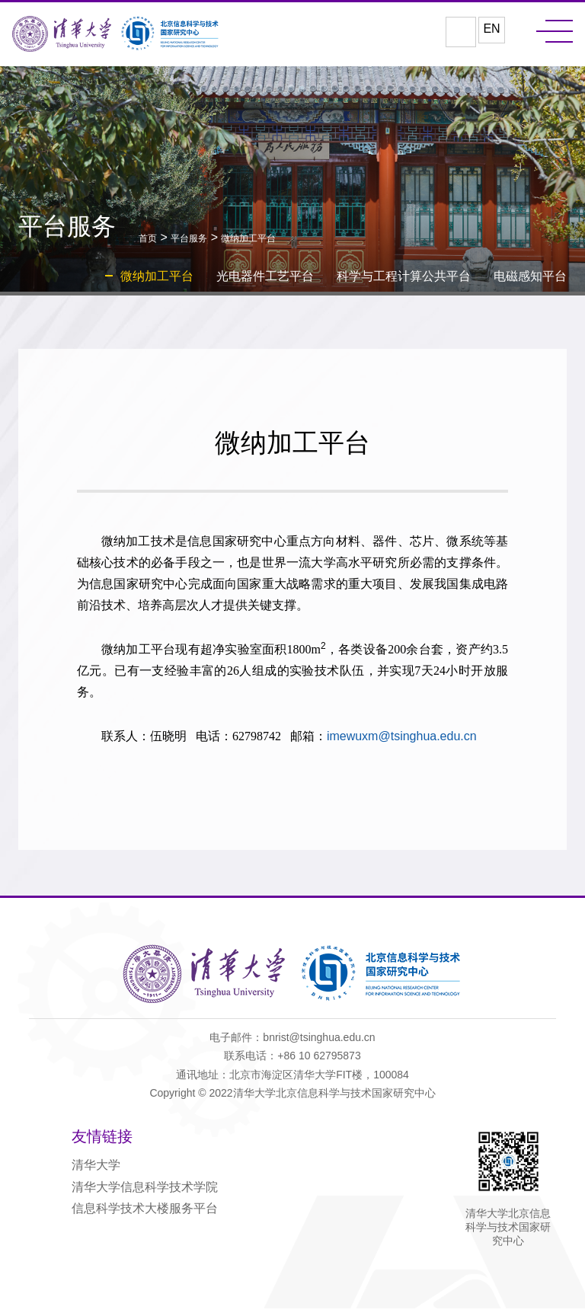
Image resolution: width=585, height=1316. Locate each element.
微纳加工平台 (248, 240)
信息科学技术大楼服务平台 (145, 1213)
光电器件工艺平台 (265, 278)
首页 (148, 240)
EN (491, 30)
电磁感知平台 (530, 278)
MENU (554, 31)
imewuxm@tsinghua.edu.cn (409, 745)
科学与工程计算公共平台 (404, 278)
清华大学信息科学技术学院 (145, 1192)
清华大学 (96, 1170)
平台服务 (189, 240)
